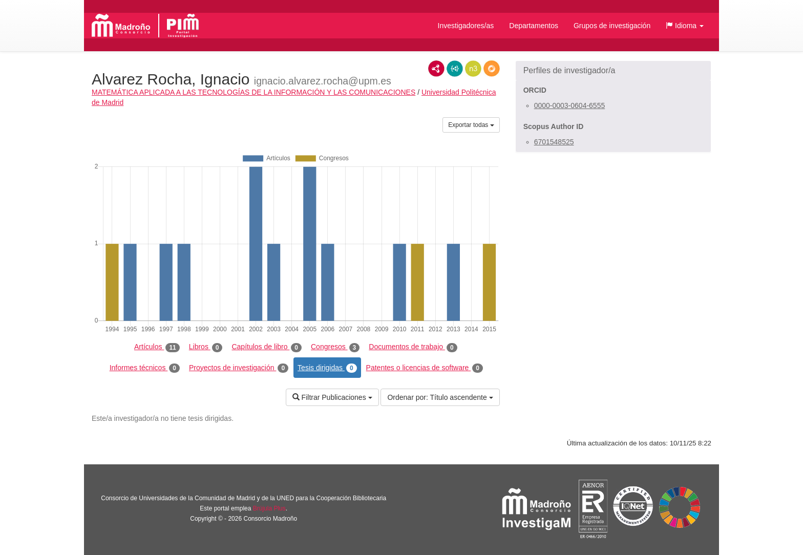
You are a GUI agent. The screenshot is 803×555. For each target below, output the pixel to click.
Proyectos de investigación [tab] (238, 368)
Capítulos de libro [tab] (266, 347)
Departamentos (533, 26)
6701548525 (554, 142)
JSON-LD (455, 68)
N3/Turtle (473, 68)
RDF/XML (436, 68)
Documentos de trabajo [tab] (413, 347)
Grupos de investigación (612, 26)
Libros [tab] (206, 347)
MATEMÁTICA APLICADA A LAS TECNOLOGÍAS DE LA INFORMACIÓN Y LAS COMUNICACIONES (253, 92)
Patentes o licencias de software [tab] (424, 368)
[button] (684, 25)
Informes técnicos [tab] (145, 368)
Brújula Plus (269, 508)
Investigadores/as (466, 26)
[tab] (613, 70)
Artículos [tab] (157, 347)
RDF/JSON (491, 68)
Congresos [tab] (335, 347)
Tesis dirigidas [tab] (327, 368)
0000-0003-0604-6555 (569, 105)
